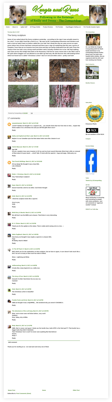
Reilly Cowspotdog (90, 148)
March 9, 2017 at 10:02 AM (34, 161)
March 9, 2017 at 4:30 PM (32, 249)
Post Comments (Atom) (23, 393)
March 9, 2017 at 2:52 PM (28, 223)
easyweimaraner (17, 123)
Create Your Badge (90, 173)
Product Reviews (48, 27)
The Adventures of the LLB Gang (22, 311)
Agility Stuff (24, 27)
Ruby (13, 325)
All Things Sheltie (35, 27)
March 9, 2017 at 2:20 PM (33, 212)
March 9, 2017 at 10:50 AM (24, 185)
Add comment (12, 342)
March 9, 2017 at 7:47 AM (30, 147)
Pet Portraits (59, 27)
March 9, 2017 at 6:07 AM (30, 123)
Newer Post (11, 390)
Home (8, 27)
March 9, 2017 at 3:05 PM (30, 234)
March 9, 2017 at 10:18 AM (32, 174)
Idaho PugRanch (17, 234)
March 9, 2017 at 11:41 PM (24, 325)
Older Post (76, 390)
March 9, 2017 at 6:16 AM (41, 136)
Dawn (14, 185)
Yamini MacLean (17, 147)
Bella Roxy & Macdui (18, 212)
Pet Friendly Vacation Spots (91, 27)
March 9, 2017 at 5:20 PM (23, 289)
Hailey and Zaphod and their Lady (22, 136)
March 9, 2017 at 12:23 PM (24, 196)
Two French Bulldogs (18, 161)
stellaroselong (16, 265)
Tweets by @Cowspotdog (94, 180)
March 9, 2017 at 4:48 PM (29, 265)
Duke (13, 289)
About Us (15, 27)
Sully (13, 196)
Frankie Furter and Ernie (19, 300)
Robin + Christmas (18, 174)
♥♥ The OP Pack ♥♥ (18, 249)
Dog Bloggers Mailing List (73, 27)
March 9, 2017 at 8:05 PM (40, 311)
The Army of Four (17, 276)
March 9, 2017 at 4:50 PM (31, 276)
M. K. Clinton (16, 223)
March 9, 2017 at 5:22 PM (35, 300)
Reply (14, 130)
